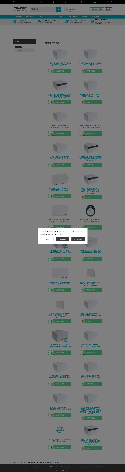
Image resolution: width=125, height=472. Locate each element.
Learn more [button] (60, 234)
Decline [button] (47, 239)
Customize (62, 239)
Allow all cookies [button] (78, 239)
